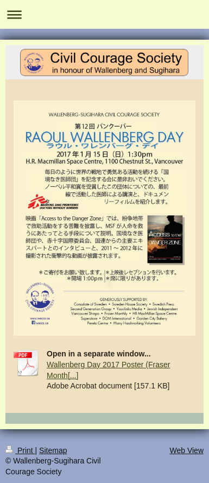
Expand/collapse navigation (104, 14)
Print (20, 450)
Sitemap (53, 450)
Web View (186, 450)
